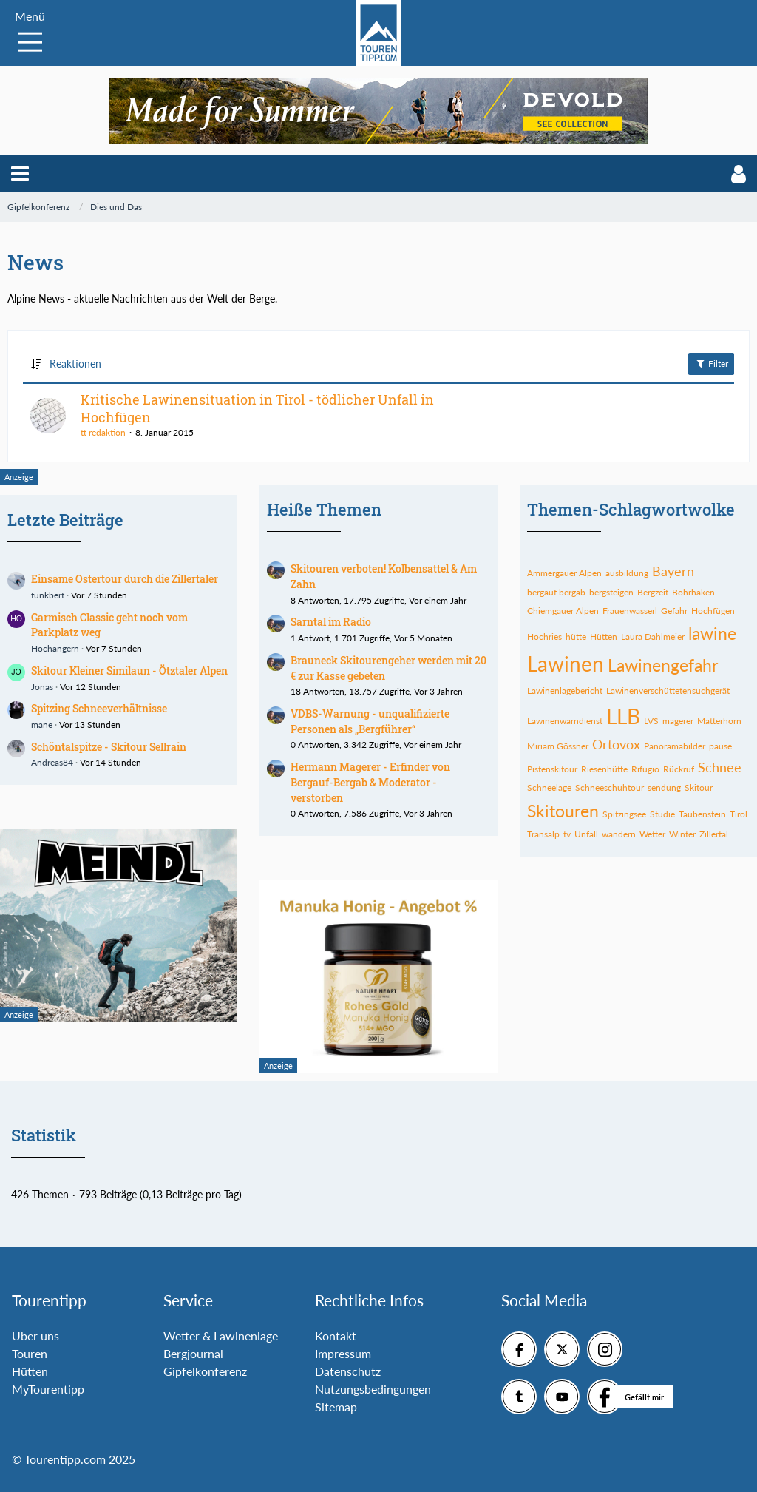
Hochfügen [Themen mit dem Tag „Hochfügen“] (713, 610)
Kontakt (335, 1336)
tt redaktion (103, 432)
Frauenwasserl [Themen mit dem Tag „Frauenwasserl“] (629, 610)
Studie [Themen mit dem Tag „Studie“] (662, 814)
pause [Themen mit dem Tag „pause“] (720, 746)
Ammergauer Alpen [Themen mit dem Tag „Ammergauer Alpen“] (564, 572)
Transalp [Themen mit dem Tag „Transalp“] (543, 834)
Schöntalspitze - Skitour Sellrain (108, 747)
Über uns (35, 1336)
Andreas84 (52, 762)
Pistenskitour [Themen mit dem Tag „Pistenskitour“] (552, 768)
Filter (711, 363)
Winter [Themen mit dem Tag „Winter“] (682, 834)
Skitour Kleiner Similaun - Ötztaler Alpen (129, 671)
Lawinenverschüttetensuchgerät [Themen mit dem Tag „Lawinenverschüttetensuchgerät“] (668, 690)
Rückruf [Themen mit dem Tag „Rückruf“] (678, 768)
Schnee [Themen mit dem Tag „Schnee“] (719, 767)
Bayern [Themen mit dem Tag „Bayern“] (673, 571)
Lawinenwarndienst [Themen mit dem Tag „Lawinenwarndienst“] (564, 720)
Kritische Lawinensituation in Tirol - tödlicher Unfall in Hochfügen (257, 408)
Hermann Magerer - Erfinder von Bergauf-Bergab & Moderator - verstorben (370, 782)
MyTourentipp (48, 1389)
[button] (20, 174)
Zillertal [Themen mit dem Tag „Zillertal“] (713, 834)
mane (41, 724)
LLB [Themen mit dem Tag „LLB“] (623, 716)
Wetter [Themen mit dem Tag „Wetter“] (652, 834)
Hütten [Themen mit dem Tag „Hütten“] (603, 636)
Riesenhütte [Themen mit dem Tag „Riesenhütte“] (604, 768)
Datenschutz (348, 1371)
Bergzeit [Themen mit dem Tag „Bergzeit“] (652, 592)
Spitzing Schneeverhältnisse (99, 708)
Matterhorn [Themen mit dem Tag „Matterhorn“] (719, 720)
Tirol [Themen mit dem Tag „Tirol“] (738, 814)
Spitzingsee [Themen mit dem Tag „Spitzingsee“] (624, 814)
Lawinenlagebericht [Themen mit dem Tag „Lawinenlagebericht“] (564, 690)
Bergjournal (193, 1353)
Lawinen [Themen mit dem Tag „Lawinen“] (565, 663)
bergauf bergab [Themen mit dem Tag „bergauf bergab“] (556, 592)
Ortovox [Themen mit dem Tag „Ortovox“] (616, 744)
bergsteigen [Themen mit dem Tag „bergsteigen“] (611, 592)
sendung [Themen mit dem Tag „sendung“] (664, 787)
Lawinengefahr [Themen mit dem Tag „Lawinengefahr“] (663, 665)
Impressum (343, 1353)
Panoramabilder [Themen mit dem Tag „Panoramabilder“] (674, 746)
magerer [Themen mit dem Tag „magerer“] (677, 720)
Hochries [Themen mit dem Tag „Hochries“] (544, 636)
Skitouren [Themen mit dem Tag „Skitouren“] (563, 810)
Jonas (42, 686)
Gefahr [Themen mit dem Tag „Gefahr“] (674, 610)
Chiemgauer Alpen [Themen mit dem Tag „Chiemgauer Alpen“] (563, 610)
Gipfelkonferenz (205, 1371)
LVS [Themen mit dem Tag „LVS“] (651, 720)
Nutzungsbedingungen (373, 1389)
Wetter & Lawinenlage (220, 1336)
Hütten (30, 1371)
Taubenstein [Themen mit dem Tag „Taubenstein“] (702, 814)
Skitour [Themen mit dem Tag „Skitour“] (699, 787)
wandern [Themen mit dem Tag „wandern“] (619, 834)
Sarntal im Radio (331, 622)
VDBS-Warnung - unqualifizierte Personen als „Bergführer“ (370, 721)
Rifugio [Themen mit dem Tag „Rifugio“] (645, 768)
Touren (29, 1353)
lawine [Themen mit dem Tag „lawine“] (712, 633)
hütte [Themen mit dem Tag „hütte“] (576, 636)
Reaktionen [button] (75, 363)
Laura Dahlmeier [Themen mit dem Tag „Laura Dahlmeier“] (653, 636)
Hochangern (55, 648)
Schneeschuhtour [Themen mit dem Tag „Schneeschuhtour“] (609, 787)
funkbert (47, 595)
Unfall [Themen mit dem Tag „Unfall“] (586, 834)
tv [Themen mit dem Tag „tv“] (567, 834)
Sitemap (336, 1407)
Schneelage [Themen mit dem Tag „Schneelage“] (549, 787)
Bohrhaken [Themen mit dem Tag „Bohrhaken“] (693, 592)
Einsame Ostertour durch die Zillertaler (124, 579)
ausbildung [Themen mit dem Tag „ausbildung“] (626, 572)
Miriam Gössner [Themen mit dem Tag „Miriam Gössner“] (557, 746)
